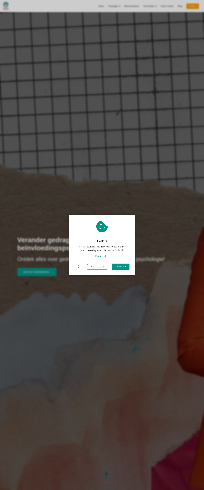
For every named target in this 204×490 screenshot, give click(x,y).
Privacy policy (102, 256)
